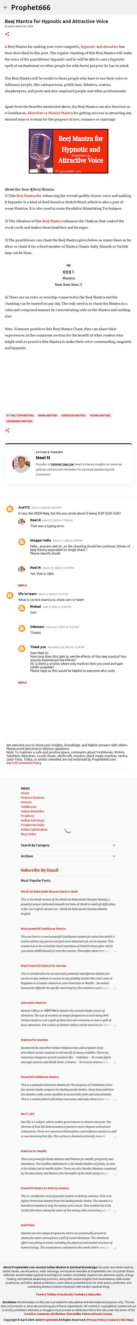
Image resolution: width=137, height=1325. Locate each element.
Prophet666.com (62, 464)
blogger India (40, 540)
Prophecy (27, 816)
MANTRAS (28, 1225)
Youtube (80, 1294)
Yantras (26, 802)
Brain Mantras (47, 415)
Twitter (52, 1294)
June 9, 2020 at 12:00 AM (56, 606)
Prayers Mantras (32, 797)
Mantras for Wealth (34, 1151)
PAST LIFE (27, 1114)
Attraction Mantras (20, 415)
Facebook (65, 1294)
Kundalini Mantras (74, 415)
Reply (22, 585)
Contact (113, 1319)
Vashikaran (28, 807)
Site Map (126, 1319)
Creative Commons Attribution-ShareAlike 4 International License (68, 1313)
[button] (7, 34)
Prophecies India (32, 825)
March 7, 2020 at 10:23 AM (46, 507)
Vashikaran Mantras (19, 421)
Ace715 (24, 507)
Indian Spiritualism (34, 829)
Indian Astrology (32, 820)
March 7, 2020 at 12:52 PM (53, 594)
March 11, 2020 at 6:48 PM (67, 540)
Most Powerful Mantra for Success (43, 965)
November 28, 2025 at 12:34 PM (66, 647)
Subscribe (94, 1294)
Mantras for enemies (34, 1039)
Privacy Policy (96, 1319)
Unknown (37, 626)
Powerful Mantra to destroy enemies (45, 1188)
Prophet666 (30, 7)
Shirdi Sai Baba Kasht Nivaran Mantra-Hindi (49, 891)
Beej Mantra (26, 196)
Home (25, 793)
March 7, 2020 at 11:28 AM (57, 520)
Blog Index (28, 834)
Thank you (38, 647)
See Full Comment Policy (23, 763)
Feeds (40, 1294)
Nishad (35, 606)
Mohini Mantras (100, 415)
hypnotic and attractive (100, 47)
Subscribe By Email (39, 870)
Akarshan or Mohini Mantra (50, 113)
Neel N (35, 520)
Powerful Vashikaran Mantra (40, 1077)
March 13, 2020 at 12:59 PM (58, 567)
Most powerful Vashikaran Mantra (43, 928)
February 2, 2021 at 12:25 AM (62, 627)
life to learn (27, 594)
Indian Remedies (32, 811)
